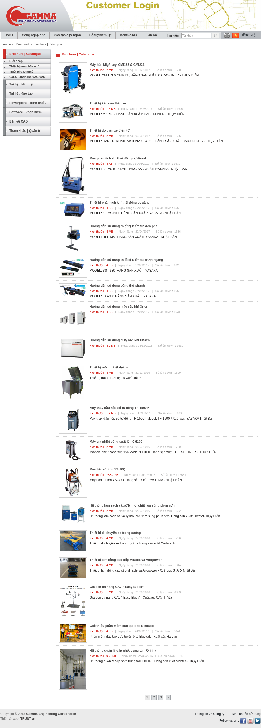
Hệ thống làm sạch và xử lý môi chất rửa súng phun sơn (132, 505)
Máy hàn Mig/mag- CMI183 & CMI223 (117, 65)
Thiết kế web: (9, 719)
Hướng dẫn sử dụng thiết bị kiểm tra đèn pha (123, 226)
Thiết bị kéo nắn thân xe (108, 103)
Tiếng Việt (248, 35)
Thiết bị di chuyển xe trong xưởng (115, 533)
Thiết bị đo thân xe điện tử (109, 130)
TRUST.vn (27, 719)
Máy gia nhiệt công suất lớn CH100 (116, 441)
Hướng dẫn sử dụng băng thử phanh (117, 285)
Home (7, 44)
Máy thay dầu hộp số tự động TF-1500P (119, 408)
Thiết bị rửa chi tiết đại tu (109, 367)
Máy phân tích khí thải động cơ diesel (118, 158)
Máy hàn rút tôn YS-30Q (107, 469)
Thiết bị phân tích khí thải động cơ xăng (120, 202)
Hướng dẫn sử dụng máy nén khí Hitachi (120, 340)
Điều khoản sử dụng (246, 714)
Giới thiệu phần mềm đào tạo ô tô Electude (122, 626)
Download (22, 44)
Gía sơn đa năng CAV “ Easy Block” (117, 587)
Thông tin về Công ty (209, 714)
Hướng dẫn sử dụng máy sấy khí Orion (119, 306)
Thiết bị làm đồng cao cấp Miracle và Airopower (126, 560)
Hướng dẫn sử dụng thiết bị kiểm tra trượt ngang (126, 260)
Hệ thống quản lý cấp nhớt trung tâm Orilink (123, 650)
